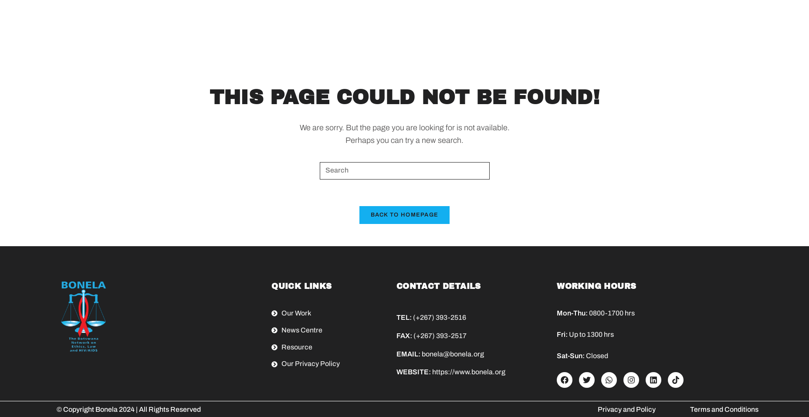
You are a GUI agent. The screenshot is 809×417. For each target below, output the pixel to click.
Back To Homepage (405, 215)
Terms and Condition (722, 409)
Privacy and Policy (627, 409)
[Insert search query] (405, 171)
